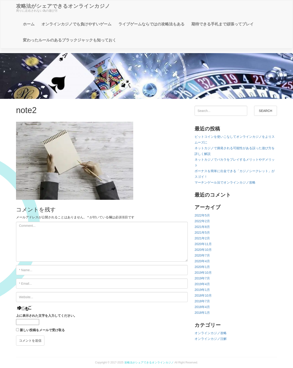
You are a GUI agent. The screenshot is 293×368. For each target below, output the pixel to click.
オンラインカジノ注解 (211, 339)
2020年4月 (202, 261)
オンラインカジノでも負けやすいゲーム (76, 24)
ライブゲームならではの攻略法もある (151, 24)
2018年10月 (203, 295)
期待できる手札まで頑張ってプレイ (222, 24)
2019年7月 (202, 278)
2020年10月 (203, 250)
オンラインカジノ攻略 (211, 333)
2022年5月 (202, 215)
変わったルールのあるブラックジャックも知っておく (69, 40)
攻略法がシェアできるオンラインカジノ (149, 362)
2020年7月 (202, 255)
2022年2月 (202, 221)
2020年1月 (202, 267)
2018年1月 (202, 312)
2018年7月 (202, 301)
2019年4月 (202, 284)
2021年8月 (202, 227)
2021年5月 (202, 232)
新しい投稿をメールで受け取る (42, 330)
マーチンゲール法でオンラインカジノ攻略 (225, 182)
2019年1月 (202, 290)
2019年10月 (203, 272)
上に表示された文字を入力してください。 (46, 315)
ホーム (29, 24)
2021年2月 (202, 238)
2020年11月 (203, 244)
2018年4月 (202, 307)
